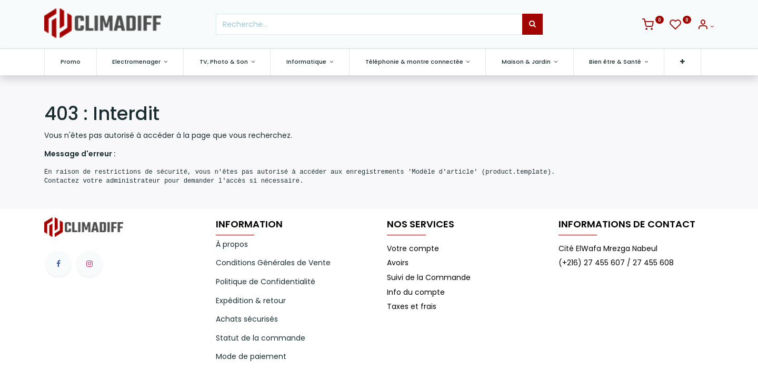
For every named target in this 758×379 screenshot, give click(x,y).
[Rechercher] (532, 24)
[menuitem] (70, 62)
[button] (682, 62)
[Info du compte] (705, 26)
